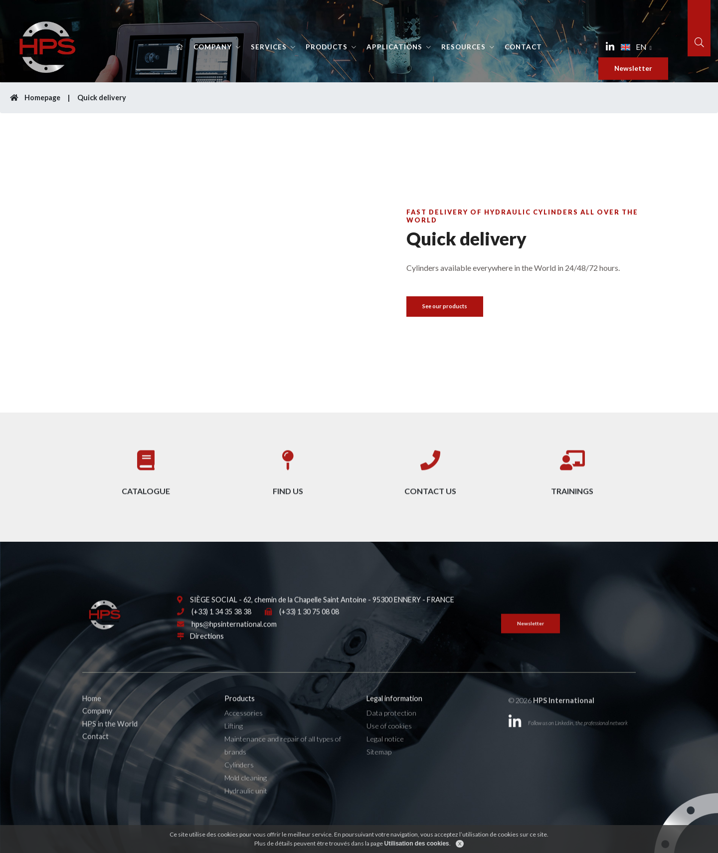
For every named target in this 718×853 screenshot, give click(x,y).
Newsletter (633, 68)
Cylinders (239, 781)
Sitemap (378, 768)
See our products (444, 306)
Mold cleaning (245, 794)
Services (269, 47)
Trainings (572, 474)
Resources (463, 47)
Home (91, 715)
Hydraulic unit (245, 807)
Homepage (35, 97)
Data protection (391, 729)
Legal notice (385, 755)
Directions (207, 652)
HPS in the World (110, 740)
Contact (523, 47)
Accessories (243, 729)
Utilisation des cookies (416, 846)
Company (212, 47)
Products (327, 47)
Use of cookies (389, 742)
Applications (394, 47)
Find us (288, 474)
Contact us (430, 474)
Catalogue (146, 474)
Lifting (233, 742)
